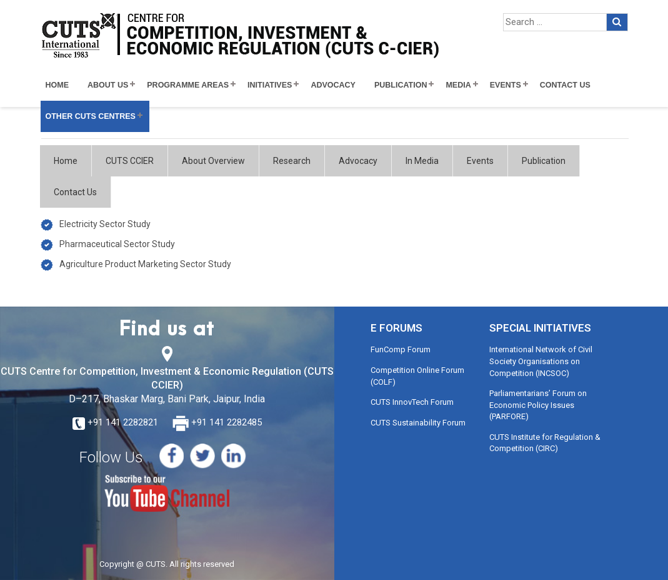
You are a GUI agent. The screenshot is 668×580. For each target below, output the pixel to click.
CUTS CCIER (130, 161)
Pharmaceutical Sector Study (117, 244)
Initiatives (269, 85)
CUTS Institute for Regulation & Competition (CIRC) (545, 443)
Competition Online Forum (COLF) (417, 376)
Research (292, 161)
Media (458, 85)
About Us (107, 85)
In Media (422, 161)
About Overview (213, 161)
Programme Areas (188, 85)
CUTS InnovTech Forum (412, 402)
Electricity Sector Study (105, 224)
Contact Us (565, 85)
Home (57, 85)
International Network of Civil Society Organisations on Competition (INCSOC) (540, 361)
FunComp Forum (401, 349)
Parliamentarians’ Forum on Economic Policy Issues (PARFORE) (538, 405)
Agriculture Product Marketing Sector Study (145, 264)
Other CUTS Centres (91, 116)
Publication (400, 85)
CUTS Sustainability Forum (418, 422)
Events (505, 85)
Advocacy (333, 85)
